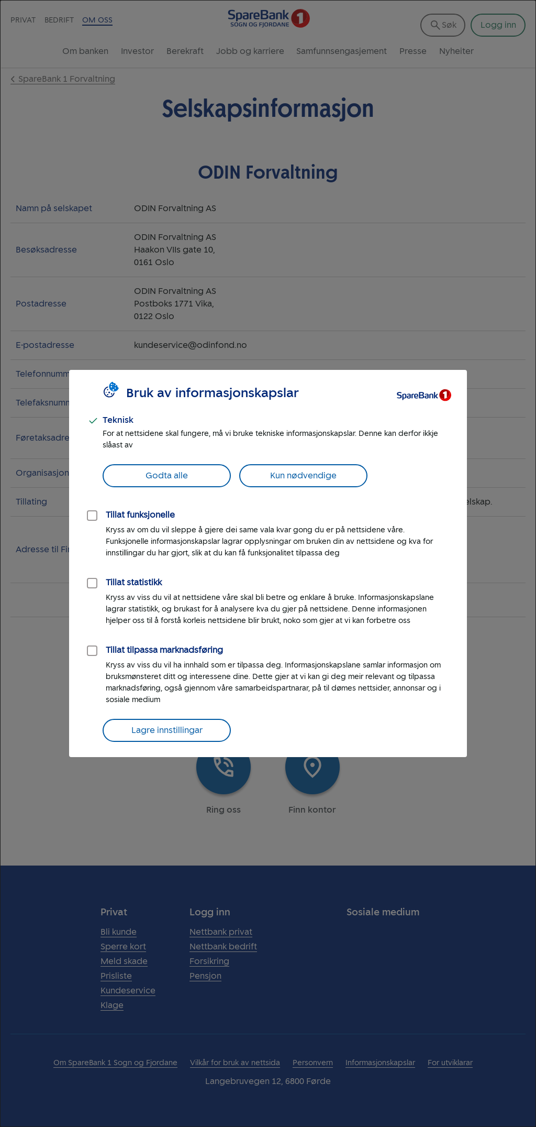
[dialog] (268, 563)
